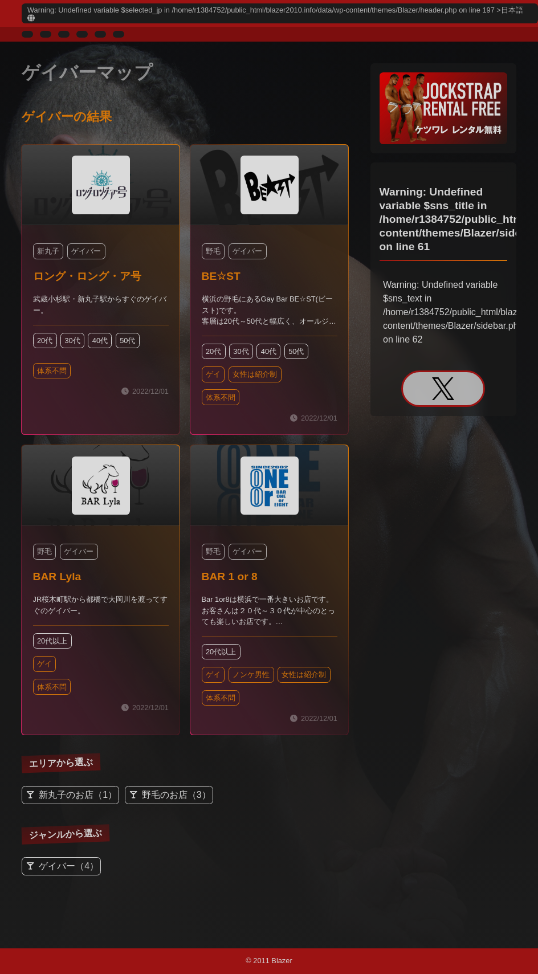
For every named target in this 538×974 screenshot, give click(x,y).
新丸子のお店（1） (78, 795)
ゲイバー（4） (69, 866)
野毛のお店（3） (176, 795)
